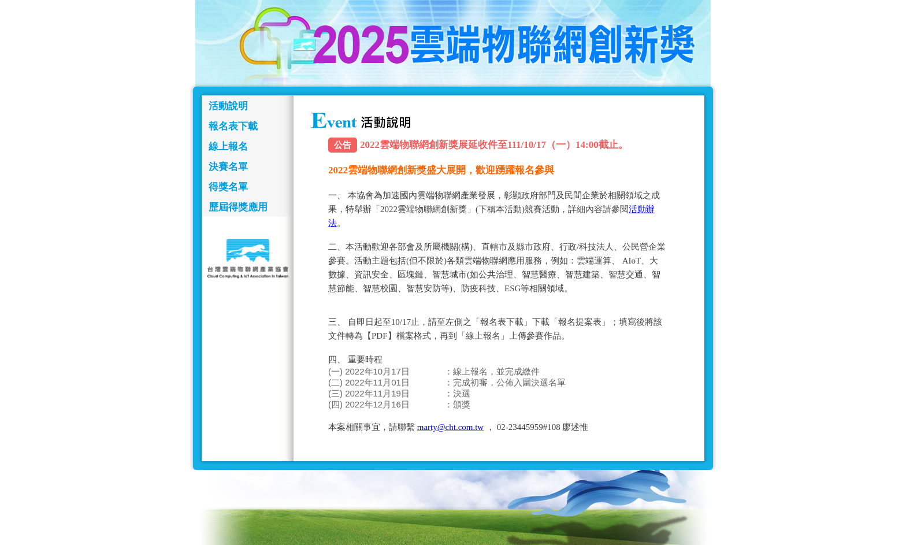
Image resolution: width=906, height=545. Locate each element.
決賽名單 (228, 166)
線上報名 (228, 146)
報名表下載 (233, 126)
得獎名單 (228, 186)
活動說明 (228, 106)
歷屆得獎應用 (238, 207)
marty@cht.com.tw (450, 427)
